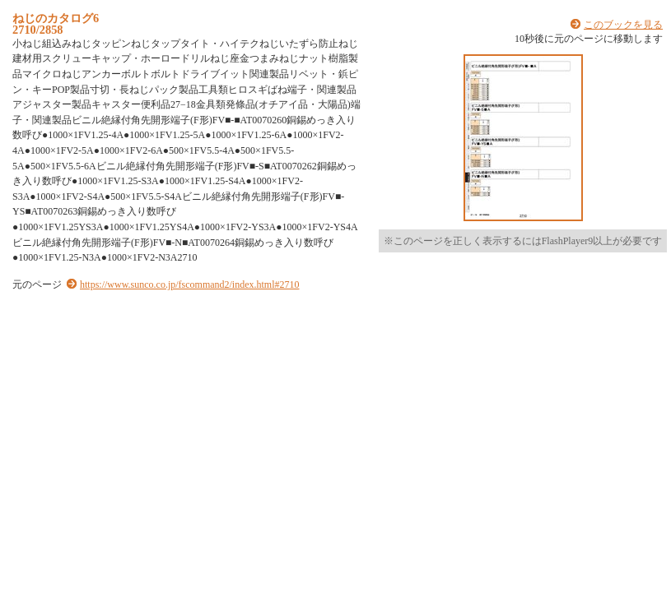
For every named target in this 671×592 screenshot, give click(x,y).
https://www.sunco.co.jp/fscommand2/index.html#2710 (190, 284)
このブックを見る (623, 24)
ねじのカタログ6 (55, 18)
